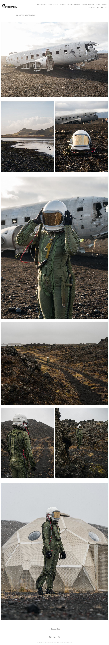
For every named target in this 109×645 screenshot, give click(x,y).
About (104, 5)
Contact (92, 7)
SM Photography (9, 5)
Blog (98, 5)
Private (62, 5)
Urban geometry (74, 5)
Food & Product (88, 5)
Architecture (41, 5)
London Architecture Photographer (48, 642)
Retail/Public (53, 5)
